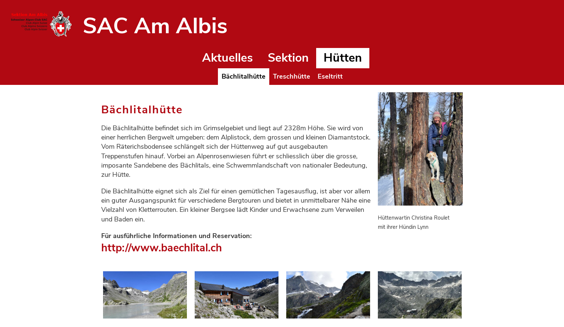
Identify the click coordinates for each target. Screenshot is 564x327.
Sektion (288, 58)
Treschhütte (291, 76)
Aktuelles (227, 58)
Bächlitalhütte (244, 76)
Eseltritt (330, 76)
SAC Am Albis (155, 26)
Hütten (343, 58)
